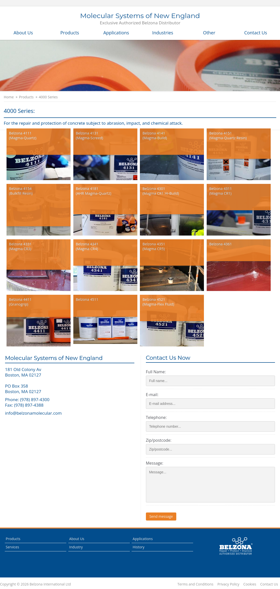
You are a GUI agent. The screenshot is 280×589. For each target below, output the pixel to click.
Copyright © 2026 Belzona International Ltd (35, 584)
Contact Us (255, 33)
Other (209, 33)
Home (9, 97)
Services (12, 547)
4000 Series (48, 97)
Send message (163, 516)
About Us (23, 33)
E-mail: (153, 394)
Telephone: (157, 417)
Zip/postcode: (160, 440)
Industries (162, 33)
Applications (116, 33)
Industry (76, 547)
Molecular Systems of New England (140, 19)
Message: (156, 463)
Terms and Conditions (195, 584)
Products (69, 33)
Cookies (249, 584)
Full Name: (157, 371)
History (138, 547)
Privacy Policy (228, 584)
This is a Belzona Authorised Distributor (236, 546)
